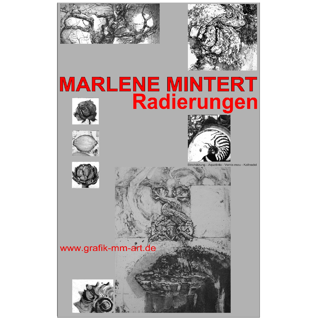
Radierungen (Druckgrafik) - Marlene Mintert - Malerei (158, 160)
